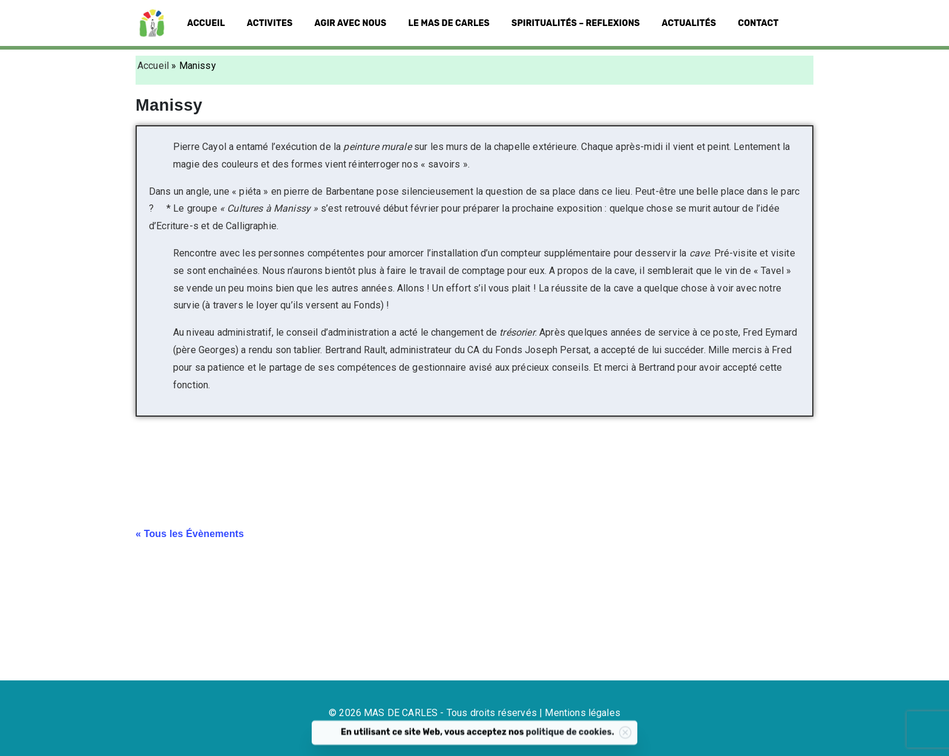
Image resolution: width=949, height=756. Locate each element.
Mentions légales (582, 713)
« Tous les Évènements (190, 534)
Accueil (153, 65)
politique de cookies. (591, 738)
